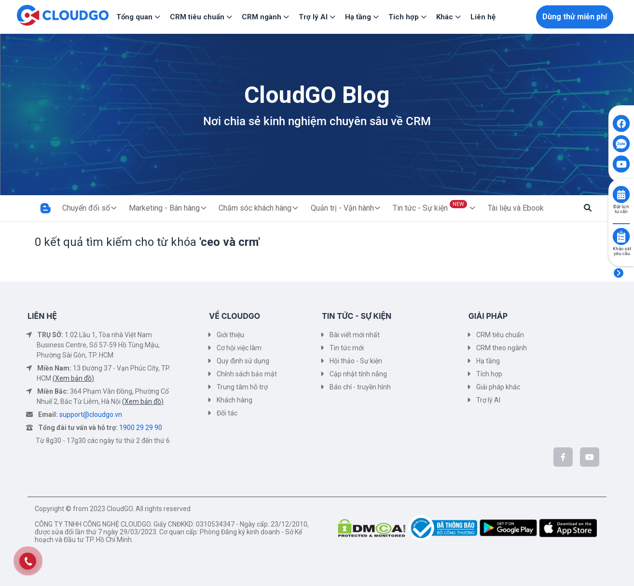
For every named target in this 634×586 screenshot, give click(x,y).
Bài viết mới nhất (355, 335)
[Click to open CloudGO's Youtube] (621, 164)
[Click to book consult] (621, 194)
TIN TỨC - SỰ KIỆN (356, 316)
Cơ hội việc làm (239, 348)
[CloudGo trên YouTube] (589, 457)
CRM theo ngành (501, 348)
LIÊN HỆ (42, 316)
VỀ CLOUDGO (234, 316)
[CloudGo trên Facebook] (563, 457)
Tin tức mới (347, 348)
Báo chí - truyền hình (360, 387)
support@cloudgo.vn (90, 414)
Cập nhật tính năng (358, 374)
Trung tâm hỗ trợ (242, 387)
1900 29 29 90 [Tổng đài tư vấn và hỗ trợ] (140, 427)
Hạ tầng (488, 361)
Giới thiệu (230, 335)
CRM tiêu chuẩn (500, 335)
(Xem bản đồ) (73, 378)
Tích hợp (489, 374)
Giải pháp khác (498, 387)
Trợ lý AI (488, 400)
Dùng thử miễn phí (574, 16)
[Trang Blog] (45, 208)
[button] (588, 208)
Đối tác (227, 413)
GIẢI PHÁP (488, 316)
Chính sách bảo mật (247, 374)
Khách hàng (234, 400)
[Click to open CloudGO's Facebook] (621, 123)
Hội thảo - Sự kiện (356, 361)
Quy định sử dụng (243, 361)
